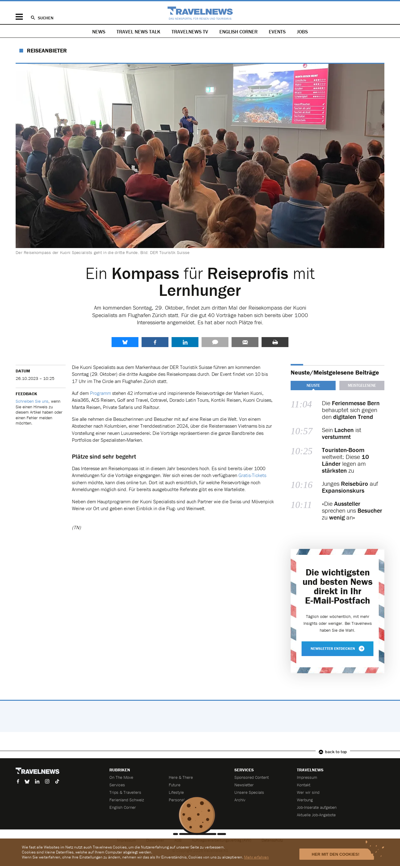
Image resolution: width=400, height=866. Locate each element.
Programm (100, 393)
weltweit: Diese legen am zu (345, 460)
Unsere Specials (249, 792)
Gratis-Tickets (252, 475)
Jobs (302, 31)
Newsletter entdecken (337, 648)
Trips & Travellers (125, 792)
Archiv (239, 800)
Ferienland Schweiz (126, 800)
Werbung (305, 800)
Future (174, 785)
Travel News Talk (138, 31)
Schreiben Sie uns (32, 401)
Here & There (181, 777)
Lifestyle (176, 792)
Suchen (45, 18)
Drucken (275, 342)
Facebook (155, 342)
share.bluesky (125, 342)
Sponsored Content (251, 777)
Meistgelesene (362, 385)
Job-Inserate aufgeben (317, 807)
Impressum (307, 777)
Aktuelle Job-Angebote (316, 815)
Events (277, 31)
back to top (336, 751)
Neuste (313, 385)
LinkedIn (185, 342)
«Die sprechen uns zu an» (352, 510)
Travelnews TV (190, 31)
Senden (245, 342)
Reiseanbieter (47, 50)
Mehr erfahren (256, 857)
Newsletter (244, 785)
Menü (19, 17)
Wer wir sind (308, 792)
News (98, 31)
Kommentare (215, 342)
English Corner (238, 31)
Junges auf (350, 487)
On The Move (121, 777)
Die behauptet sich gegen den (351, 410)
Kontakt (303, 785)
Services (117, 785)
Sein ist (341, 433)
